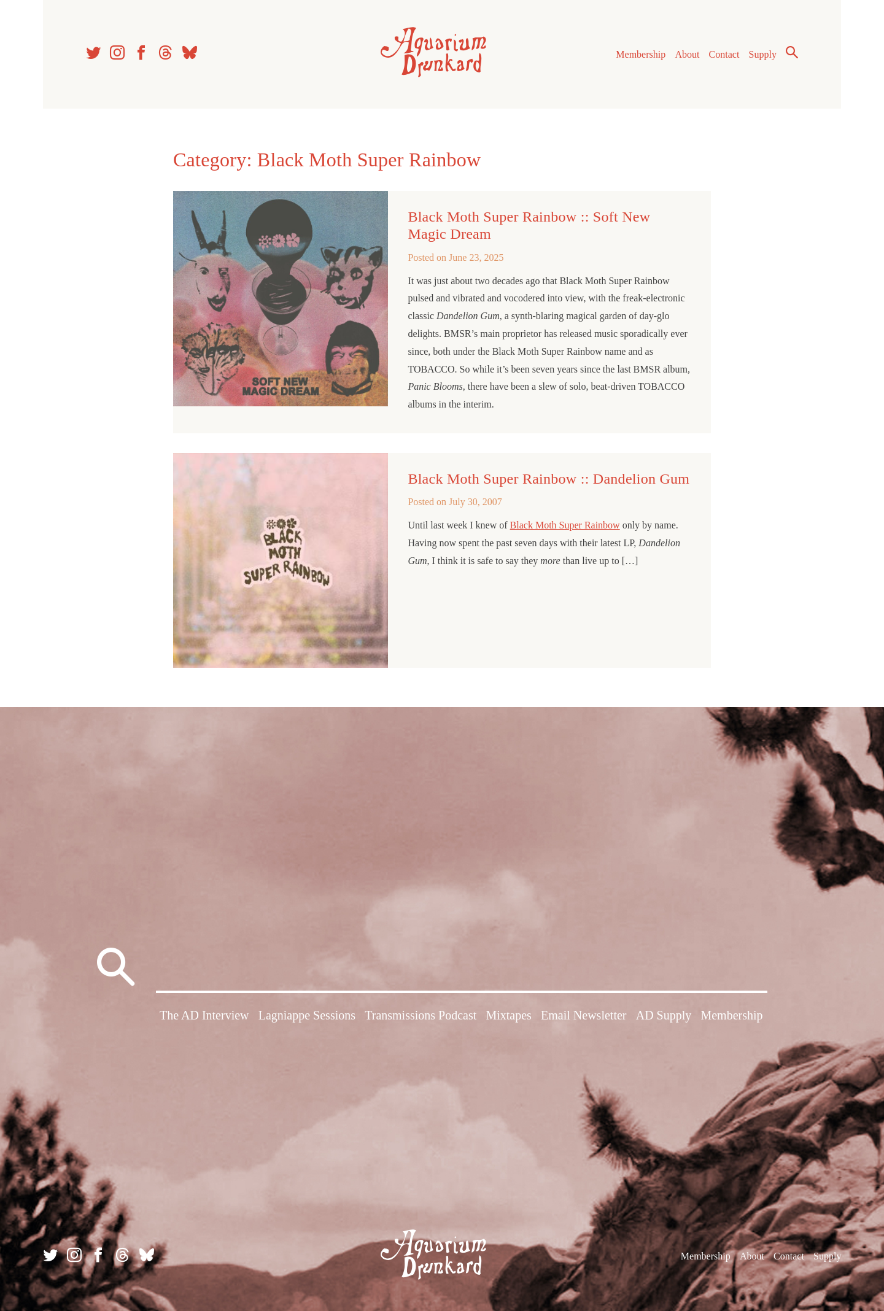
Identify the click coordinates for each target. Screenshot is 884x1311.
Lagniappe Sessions (306, 1015)
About (687, 54)
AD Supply (664, 1015)
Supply (763, 54)
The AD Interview (204, 1015)
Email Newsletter (583, 1015)
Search (792, 52)
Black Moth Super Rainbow (565, 525)
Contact (724, 54)
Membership (640, 54)
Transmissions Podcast (420, 1015)
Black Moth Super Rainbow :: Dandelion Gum (548, 479)
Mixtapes (508, 1015)
